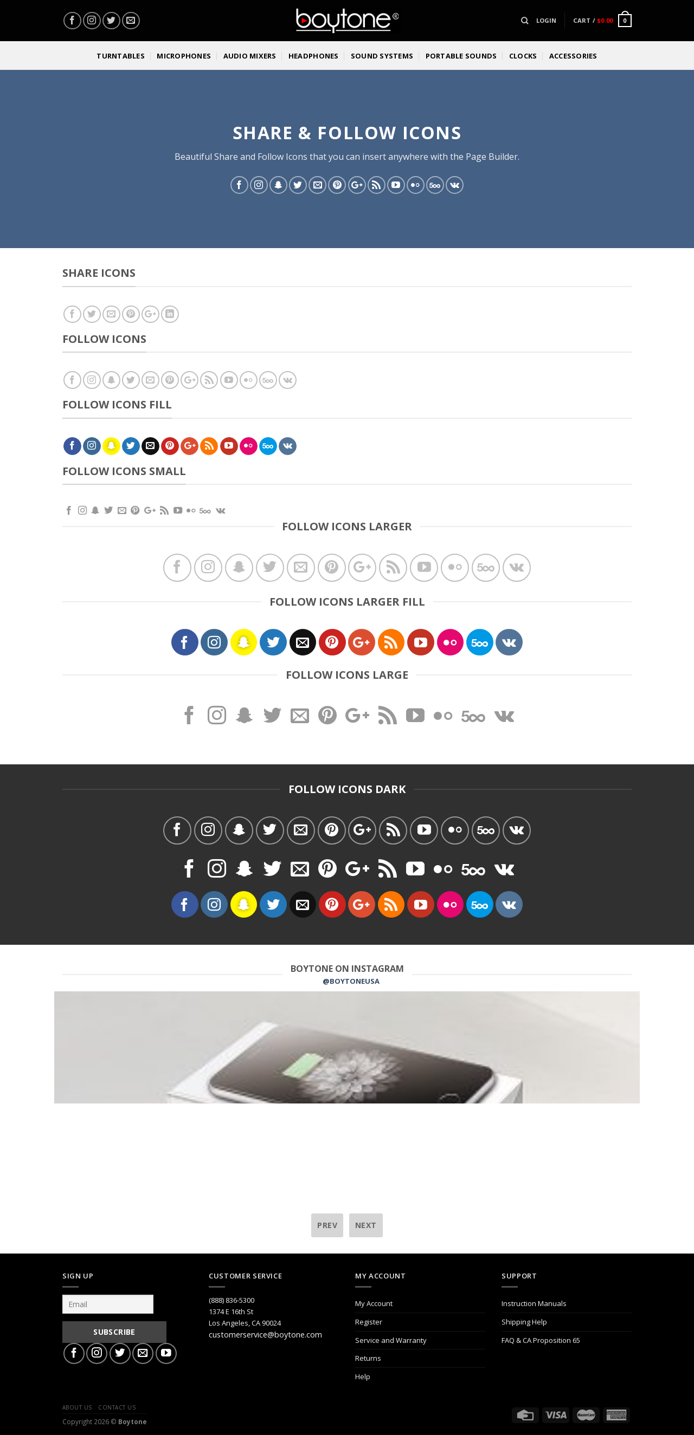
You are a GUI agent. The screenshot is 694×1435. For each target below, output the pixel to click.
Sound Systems (382, 56)
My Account (374, 1303)
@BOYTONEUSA (351, 981)
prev (327, 1225)
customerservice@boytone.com (265, 1334)
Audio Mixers (250, 56)
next (366, 1225)
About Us (77, 1407)
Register (368, 1322)
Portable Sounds (461, 56)
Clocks (523, 56)
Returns (368, 1358)
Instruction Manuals (534, 1303)
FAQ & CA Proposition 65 (541, 1340)
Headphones (313, 56)
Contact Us (117, 1407)
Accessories (573, 56)
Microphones (184, 56)
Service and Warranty (391, 1340)
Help (362, 1376)
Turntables (121, 56)
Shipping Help (524, 1322)
